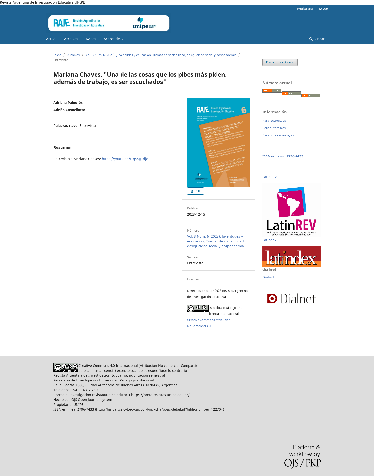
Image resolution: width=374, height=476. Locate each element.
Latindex (269, 240)
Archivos (71, 38)
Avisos (91, 38)
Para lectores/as (274, 120)
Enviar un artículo (280, 62)
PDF (197, 191)
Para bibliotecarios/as (278, 135)
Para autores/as (274, 128)
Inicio (57, 55)
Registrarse (305, 8)
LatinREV (269, 176)
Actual (51, 38)
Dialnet (268, 277)
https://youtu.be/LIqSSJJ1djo (125, 158)
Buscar (317, 38)
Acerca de (112, 38)
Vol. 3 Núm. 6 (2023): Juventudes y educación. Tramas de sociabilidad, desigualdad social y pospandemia (161, 55)
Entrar (323, 8)
